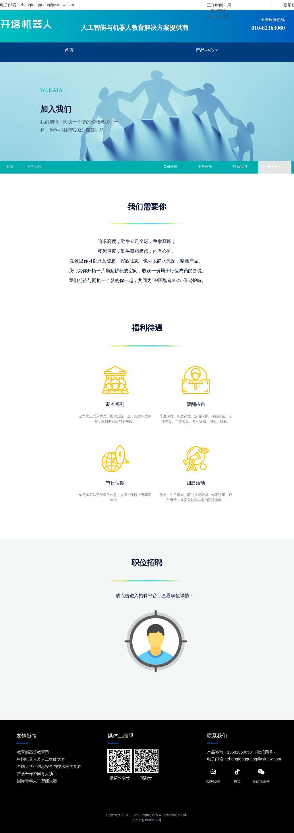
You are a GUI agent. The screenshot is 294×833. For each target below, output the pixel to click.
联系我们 (240, 167)
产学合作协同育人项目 (37, 773)
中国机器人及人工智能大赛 (41, 759)
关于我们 (34, 167)
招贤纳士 (274, 167)
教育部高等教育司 (33, 752)
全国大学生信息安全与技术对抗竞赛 (49, 766)
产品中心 (207, 50)
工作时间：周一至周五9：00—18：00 (219, 11)
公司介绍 (170, 167)
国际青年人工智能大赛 (37, 780)
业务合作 (205, 167)
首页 (69, 50)
